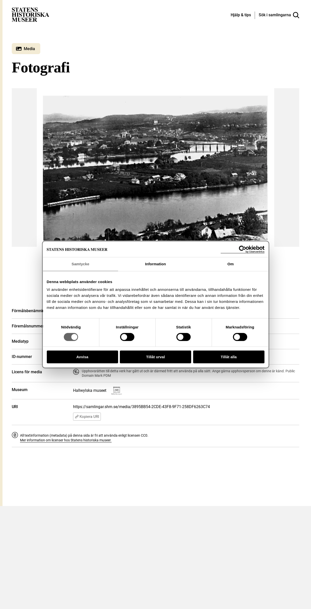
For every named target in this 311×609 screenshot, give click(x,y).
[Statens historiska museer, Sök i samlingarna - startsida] (30, 14)
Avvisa (82, 357)
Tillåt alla (229, 357)
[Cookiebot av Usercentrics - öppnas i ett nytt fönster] (242, 249)
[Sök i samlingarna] (279, 15)
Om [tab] (230, 264)
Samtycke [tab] (80, 264)
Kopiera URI (87, 416)
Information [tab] (155, 264)
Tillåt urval (155, 357)
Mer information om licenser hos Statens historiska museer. (66, 440)
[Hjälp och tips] (241, 15)
